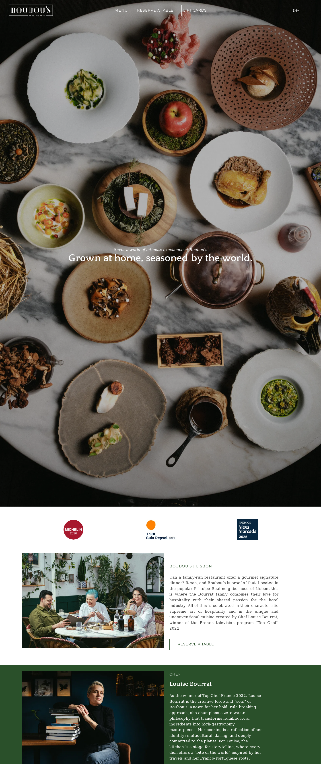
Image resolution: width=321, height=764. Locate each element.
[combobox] (295, 10)
